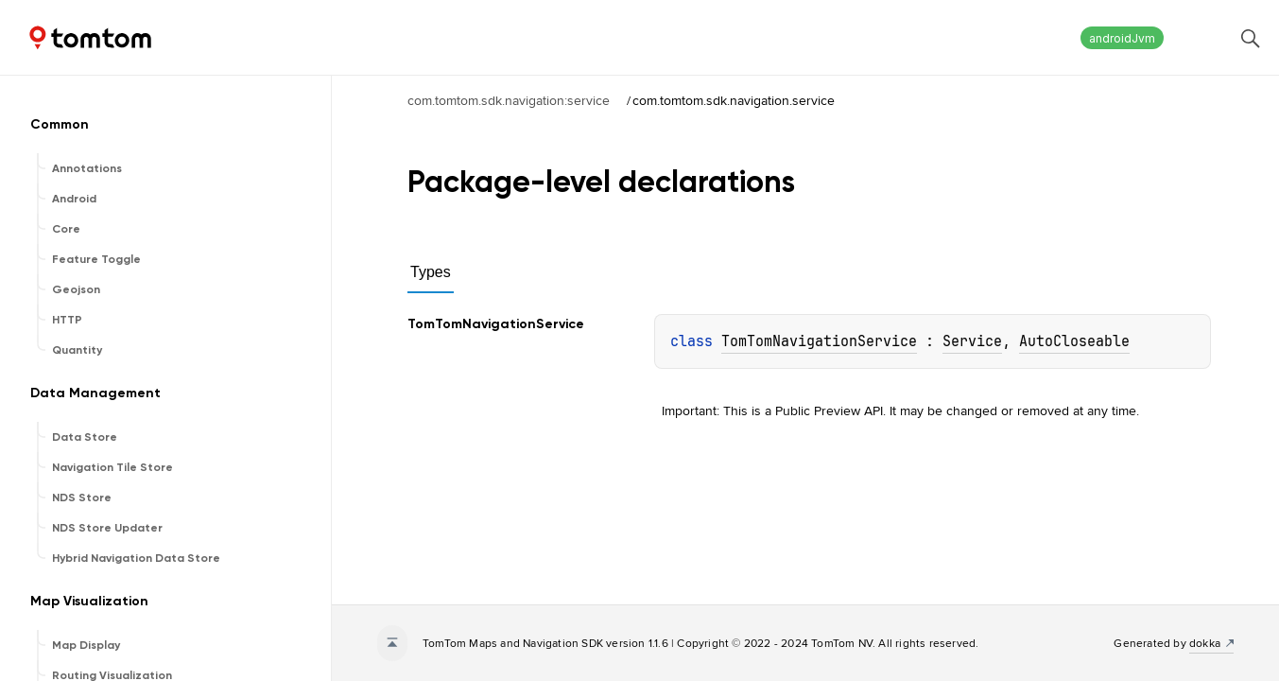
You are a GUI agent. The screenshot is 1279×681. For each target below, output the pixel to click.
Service (972, 341)
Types (430, 272)
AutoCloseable (1074, 341)
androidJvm (1122, 38)
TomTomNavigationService (819, 341)
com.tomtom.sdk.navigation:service (508, 100)
